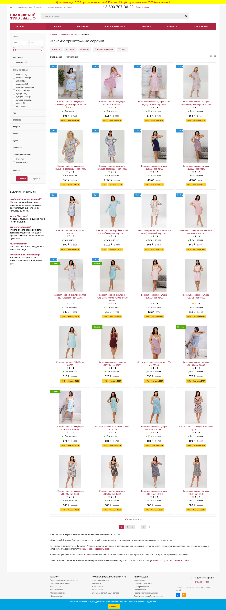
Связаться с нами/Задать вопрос (148, 596)
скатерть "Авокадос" (20, 227)
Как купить (82, 26)
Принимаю (114, 606)
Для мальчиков (56, 590)
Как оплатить (97, 586)
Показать (22, 178)
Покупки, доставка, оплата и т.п (109, 577)
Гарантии (146, 26)
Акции (57, 26)
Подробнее (151, 601)
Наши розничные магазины (146, 593)
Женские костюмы (58, 593)
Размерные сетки (141, 586)
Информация (201, 26)
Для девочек (55, 586)
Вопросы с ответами (143, 583)
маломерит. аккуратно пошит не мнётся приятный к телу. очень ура (26, 260)
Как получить (97, 590)
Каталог (20, 26)
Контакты (172, 26)
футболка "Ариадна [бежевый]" (26, 199)
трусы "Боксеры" (19, 216)
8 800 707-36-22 (119, 7)
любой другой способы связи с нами (172, 560)
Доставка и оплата (114, 26)
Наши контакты (140, 590)
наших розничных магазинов (95, 549)
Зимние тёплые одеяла (60, 583)
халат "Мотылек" (18, 244)
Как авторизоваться (100, 580)
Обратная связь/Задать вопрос (105, 593)
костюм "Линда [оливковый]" (25, 255)
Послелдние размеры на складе (64, 580)
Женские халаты (57, 596)
